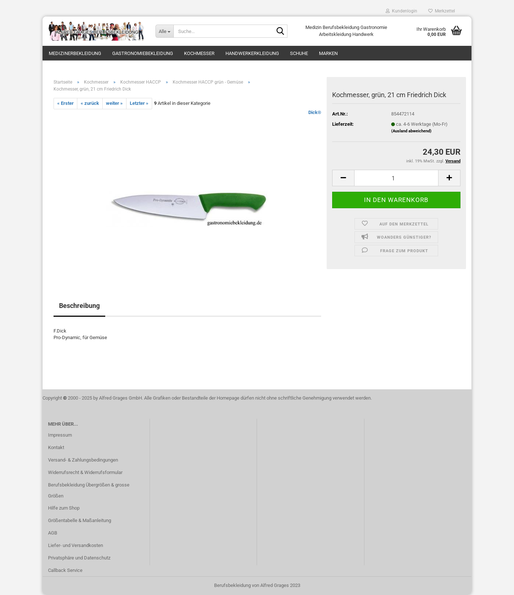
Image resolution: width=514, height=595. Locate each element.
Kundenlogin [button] (401, 11)
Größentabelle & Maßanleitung (79, 520)
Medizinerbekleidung (75, 53)
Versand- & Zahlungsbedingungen (83, 460)
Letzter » (139, 103)
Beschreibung (79, 305)
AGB (52, 533)
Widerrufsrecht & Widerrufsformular (85, 472)
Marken (328, 53)
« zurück (90, 103)
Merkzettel (441, 11)
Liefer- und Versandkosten (75, 545)
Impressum (60, 435)
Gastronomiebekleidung (142, 53)
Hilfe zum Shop (64, 508)
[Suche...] (164, 31)
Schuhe (299, 53)
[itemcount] (396, 178)
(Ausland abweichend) (411, 131)
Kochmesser (199, 53)
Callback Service (65, 570)
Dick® (314, 112)
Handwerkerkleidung (252, 53)
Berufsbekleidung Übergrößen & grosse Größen (88, 490)
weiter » (114, 103)
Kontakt (56, 447)
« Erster (65, 103)
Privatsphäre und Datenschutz (79, 558)
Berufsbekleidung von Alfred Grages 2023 (257, 585)
